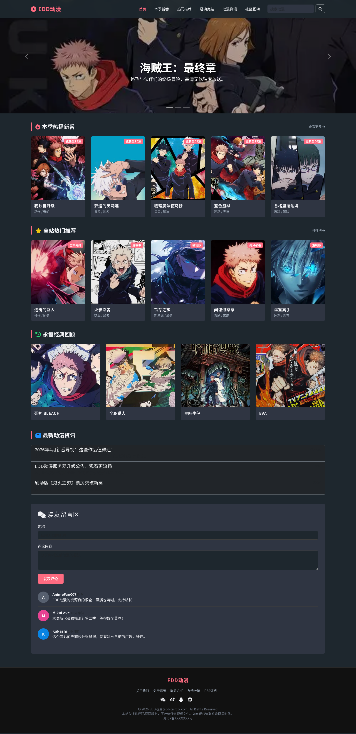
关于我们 (142, 691)
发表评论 (50, 578)
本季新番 (161, 9)
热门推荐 (184, 9)
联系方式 (176, 691)
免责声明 (159, 691)
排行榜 (318, 230)
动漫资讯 (229, 9)
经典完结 (207, 9)
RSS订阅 (210, 691)
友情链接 (193, 691)
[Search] (290, 9)
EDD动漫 (46, 9)
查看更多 (317, 126)
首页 (142, 9)
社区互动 (252, 9)
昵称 (41, 526)
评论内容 (45, 546)
